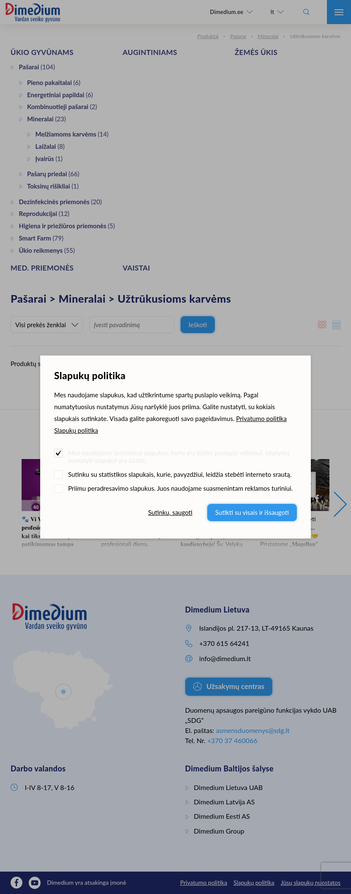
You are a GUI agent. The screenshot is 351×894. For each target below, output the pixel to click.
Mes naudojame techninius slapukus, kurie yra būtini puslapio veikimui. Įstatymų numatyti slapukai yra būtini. (178, 456)
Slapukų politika (76, 430)
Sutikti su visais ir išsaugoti (252, 512)
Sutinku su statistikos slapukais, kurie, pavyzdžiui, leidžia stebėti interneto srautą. (179, 474)
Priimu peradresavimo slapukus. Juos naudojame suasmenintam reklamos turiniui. (180, 488)
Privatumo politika (261, 418)
